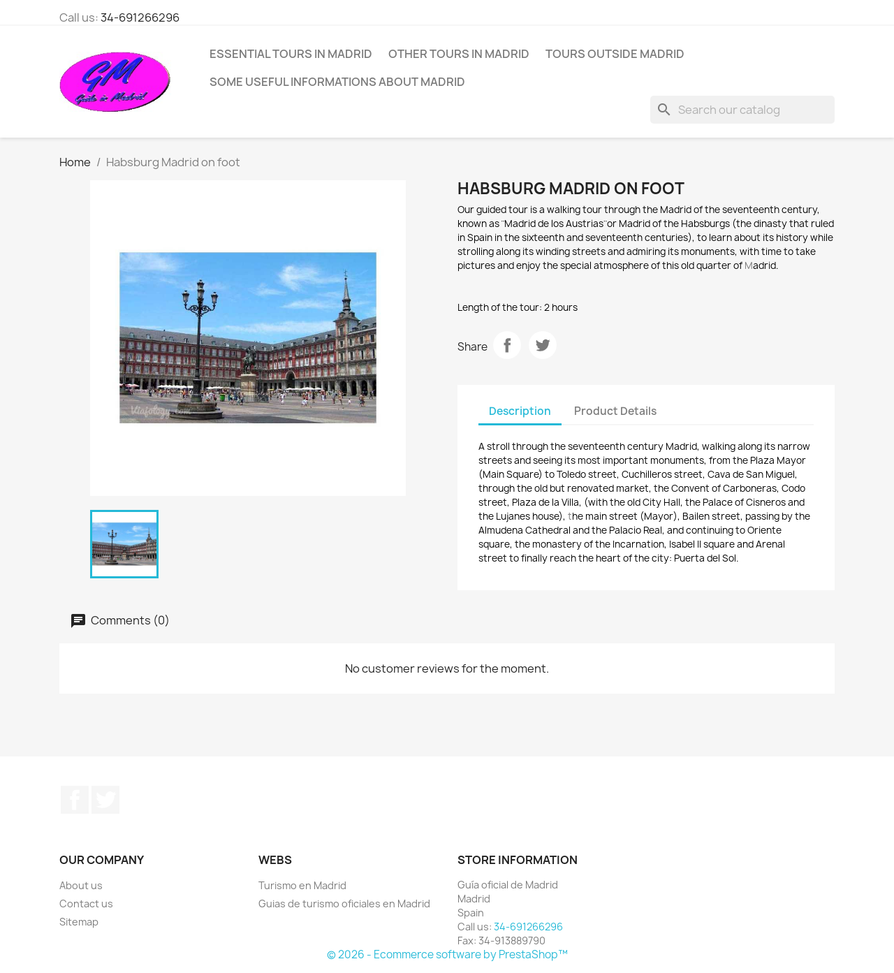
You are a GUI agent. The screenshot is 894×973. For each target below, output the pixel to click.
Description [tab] (520, 411)
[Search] (742, 110)
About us (81, 885)
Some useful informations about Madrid (337, 81)
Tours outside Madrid (614, 53)
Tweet (543, 345)
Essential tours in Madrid (291, 53)
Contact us (86, 903)
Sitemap (78, 921)
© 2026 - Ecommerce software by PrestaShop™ (447, 954)
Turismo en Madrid (302, 885)
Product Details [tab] (615, 411)
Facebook (75, 800)
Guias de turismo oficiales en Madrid (344, 903)
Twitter (105, 800)
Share (507, 345)
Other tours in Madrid (458, 53)
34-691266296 (140, 17)
